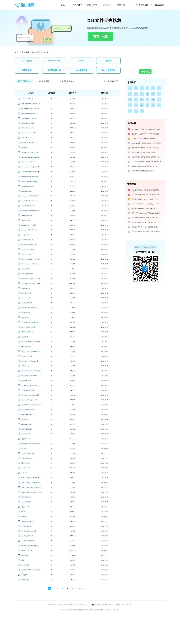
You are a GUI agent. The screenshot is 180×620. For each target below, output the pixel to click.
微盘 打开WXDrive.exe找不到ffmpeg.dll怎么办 (146, 213)
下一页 (84, 588)
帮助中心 (121, 5)
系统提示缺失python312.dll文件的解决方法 (145, 190)
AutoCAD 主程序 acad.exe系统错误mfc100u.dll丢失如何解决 (147, 204)
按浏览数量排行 (46, 81)
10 (73, 588)
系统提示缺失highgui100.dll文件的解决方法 (145, 194)
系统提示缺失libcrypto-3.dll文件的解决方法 (145, 218)
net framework (54, 61)
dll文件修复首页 (111, 81)
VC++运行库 (26, 61)
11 (76, 588)
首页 (63, 5)
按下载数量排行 (67, 81)
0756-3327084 (115, 610)
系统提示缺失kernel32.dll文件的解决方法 (145, 199)
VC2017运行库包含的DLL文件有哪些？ (144, 138)
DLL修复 (36, 52)
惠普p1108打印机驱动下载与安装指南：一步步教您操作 (147, 152)
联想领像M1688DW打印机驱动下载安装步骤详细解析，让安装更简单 (147, 148)
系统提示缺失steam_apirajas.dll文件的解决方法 (146, 161)
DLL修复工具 (81, 70)
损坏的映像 (27, 70)
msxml (81, 61)
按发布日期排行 (24, 81)
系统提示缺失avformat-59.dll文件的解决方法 (146, 231)
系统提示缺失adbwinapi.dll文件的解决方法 (145, 227)
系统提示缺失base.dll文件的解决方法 (143, 208)
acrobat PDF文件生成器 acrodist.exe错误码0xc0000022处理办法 (147, 143)
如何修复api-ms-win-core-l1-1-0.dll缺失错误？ (146, 129)
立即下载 (100, 36)
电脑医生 (25, 52)
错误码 (108, 61)
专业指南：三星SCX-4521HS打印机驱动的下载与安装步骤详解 (147, 134)
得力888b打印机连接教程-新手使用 (143, 171)
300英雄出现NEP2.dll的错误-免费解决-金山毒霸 (147, 166)
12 (79, 588)
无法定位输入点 (54, 70)
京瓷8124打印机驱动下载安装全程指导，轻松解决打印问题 (147, 157)
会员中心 (106, 5)
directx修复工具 (108, 70)
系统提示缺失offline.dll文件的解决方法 (144, 222)
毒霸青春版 (141, 4)
